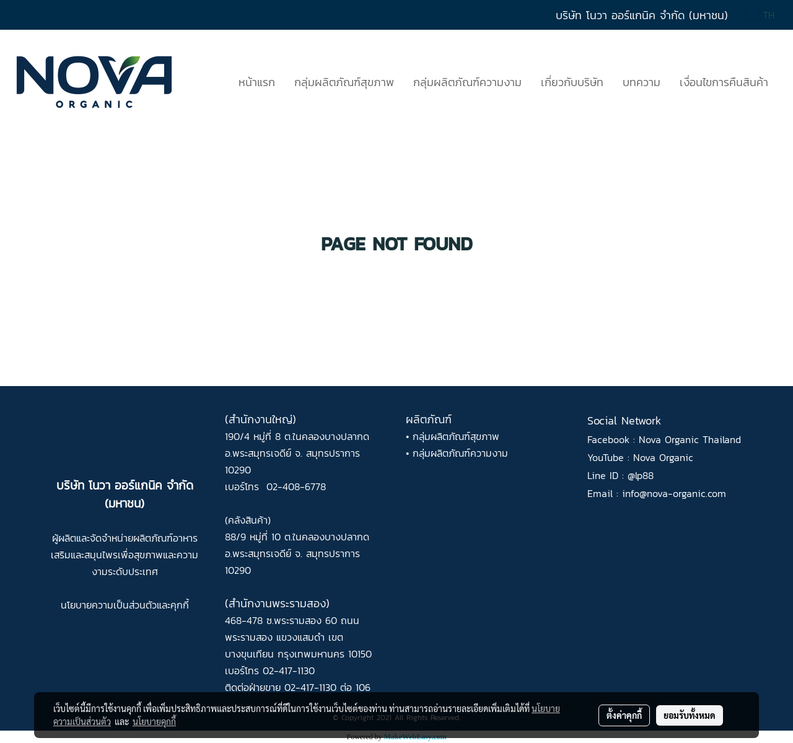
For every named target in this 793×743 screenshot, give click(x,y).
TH (760, 14)
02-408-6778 (296, 486)
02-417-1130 (289, 670)
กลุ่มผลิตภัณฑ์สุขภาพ (344, 82)
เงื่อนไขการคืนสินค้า (724, 82)
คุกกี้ (179, 604)
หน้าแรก (257, 82)
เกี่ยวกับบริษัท (572, 82)
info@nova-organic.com (674, 493)
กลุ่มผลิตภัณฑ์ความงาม (467, 82)
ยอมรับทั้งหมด (690, 715)
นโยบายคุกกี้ (154, 721)
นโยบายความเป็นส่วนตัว (109, 604)
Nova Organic (663, 457)
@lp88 (641, 475)
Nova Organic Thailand (690, 439)
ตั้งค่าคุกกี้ (624, 715)
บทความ (641, 82)
